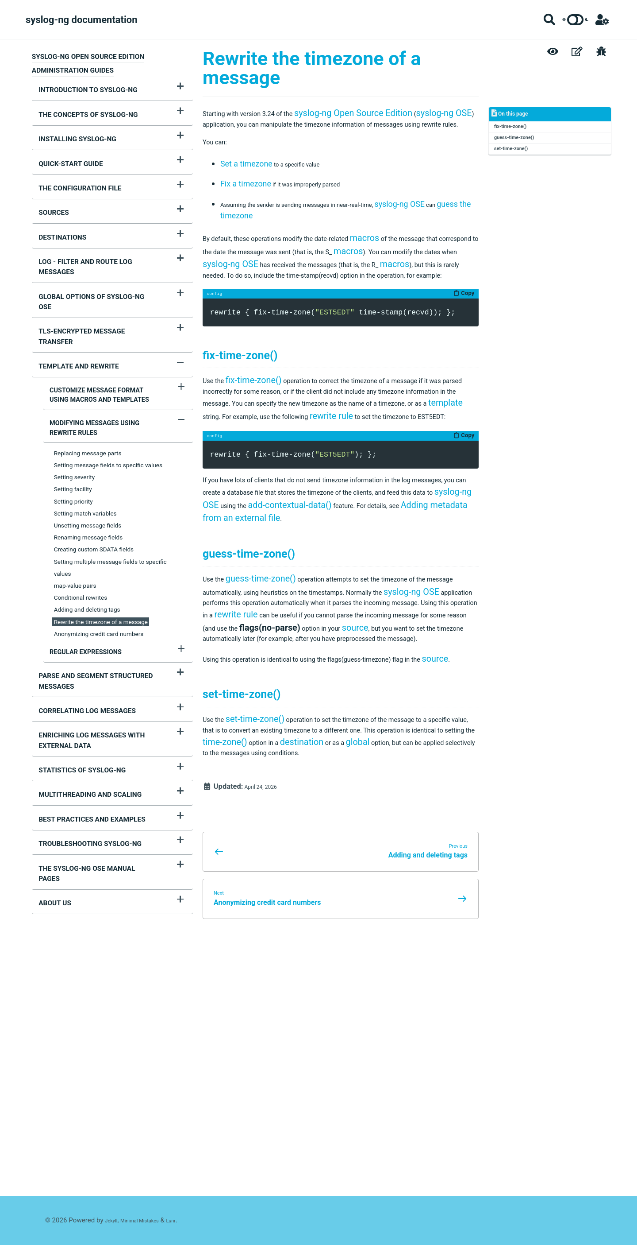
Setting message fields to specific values (108, 384)
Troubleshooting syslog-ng (83, 733)
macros (419, 269)
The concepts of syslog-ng (81, 109)
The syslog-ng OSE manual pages (91, 754)
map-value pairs (75, 504)
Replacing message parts (88, 372)
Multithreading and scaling (83, 693)
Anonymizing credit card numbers (99, 552)
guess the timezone (286, 246)
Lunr (191, 1221)
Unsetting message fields (88, 444)
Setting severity (74, 395)
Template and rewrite (72, 293)
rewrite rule (330, 517)
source (270, 812)
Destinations (56, 212)
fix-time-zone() (516, 130)
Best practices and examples (85, 713)
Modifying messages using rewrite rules (102, 348)
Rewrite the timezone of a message (101, 540)
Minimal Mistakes (151, 1221)
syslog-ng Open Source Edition (387, 113)
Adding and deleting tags (87, 528)
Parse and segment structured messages (89, 595)
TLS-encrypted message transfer (93, 273)
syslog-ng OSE (233, 126)
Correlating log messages (80, 621)
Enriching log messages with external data (85, 646)
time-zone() (398, 967)
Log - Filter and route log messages (97, 232)
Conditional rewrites (80, 516)
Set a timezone (246, 188)
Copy (462, 360)
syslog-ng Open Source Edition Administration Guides (88, 63)
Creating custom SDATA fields (94, 468)
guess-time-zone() (521, 144)
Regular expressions (79, 570)
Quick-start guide (64, 150)
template (412, 504)
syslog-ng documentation (82, 19)
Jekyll (113, 1221)
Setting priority (73, 420)
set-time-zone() (517, 159)
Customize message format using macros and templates (100, 318)
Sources (47, 191)
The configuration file (73, 171)
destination (224, 979)
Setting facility (73, 408)
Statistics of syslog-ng (75, 672)
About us (48, 774)
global (289, 979)
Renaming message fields (88, 456)
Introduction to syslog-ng (81, 89)
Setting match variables (85, 432)
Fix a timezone (245, 211)
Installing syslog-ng (71, 130)
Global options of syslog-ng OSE (92, 252)
